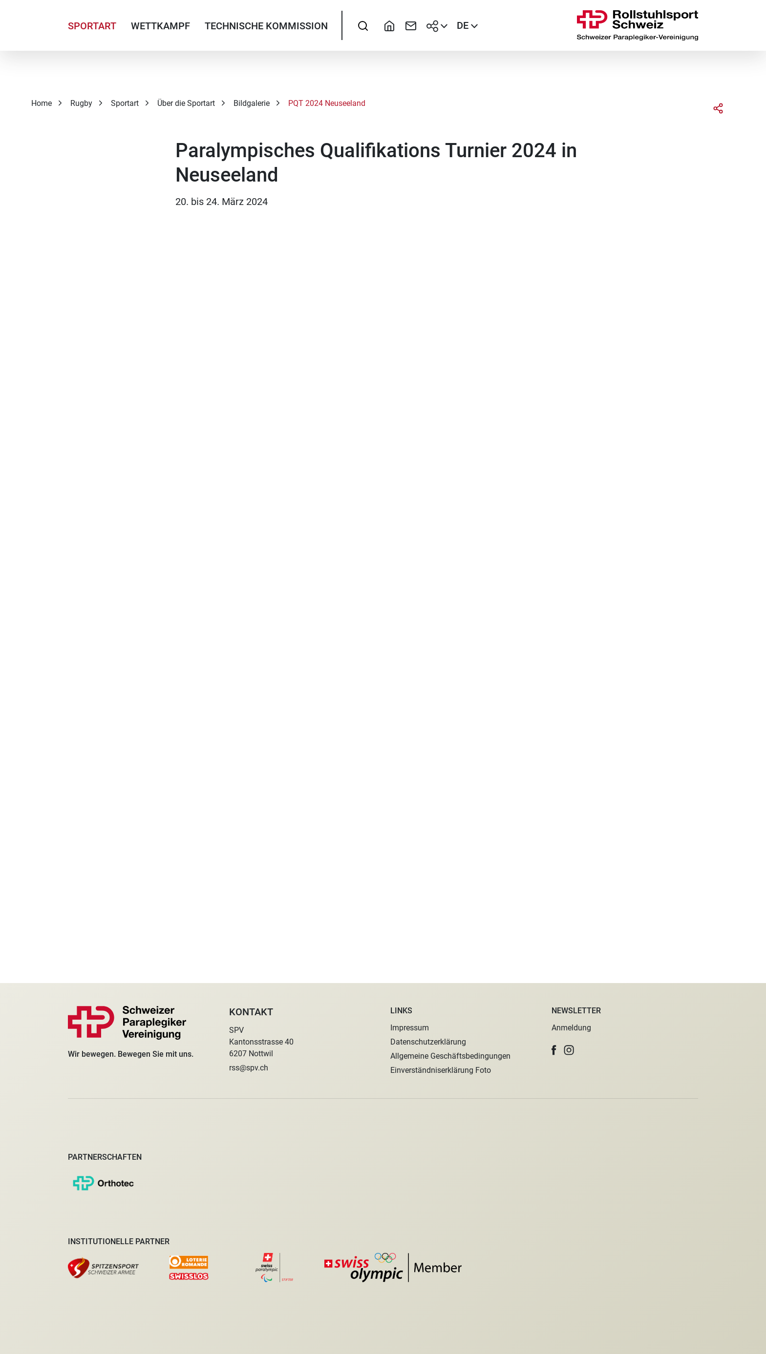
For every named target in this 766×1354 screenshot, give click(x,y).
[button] (554, 1050)
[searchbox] (363, 31)
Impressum (409, 1027)
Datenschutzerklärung (428, 1041)
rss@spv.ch (248, 1067)
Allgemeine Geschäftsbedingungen (450, 1056)
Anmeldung (571, 1027)
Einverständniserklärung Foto (440, 1070)
